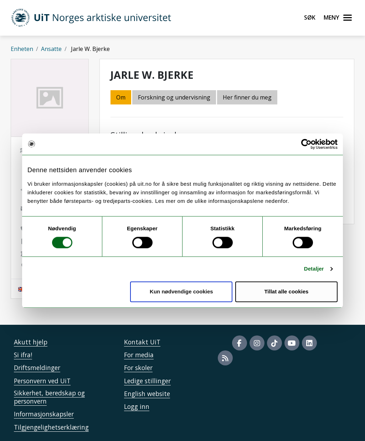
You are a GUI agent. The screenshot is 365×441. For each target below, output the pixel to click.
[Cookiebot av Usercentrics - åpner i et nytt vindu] (306, 144)
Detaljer (314, 269)
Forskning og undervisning (174, 97)
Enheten (22, 49)
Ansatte (51, 49)
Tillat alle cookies (286, 291)
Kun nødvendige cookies (181, 291)
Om (120, 97)
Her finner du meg (247, 97)
